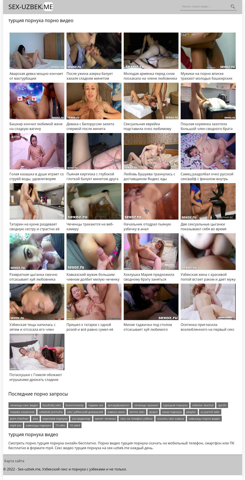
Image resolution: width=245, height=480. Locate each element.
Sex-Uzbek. (30, 6)
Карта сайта (14, 461)
